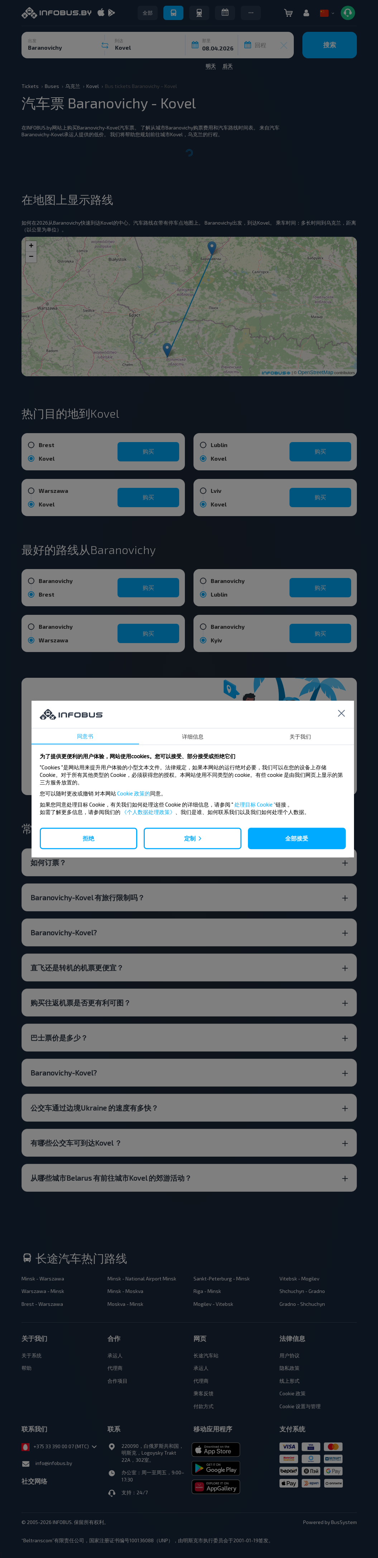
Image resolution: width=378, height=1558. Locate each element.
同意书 (85, 736)
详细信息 (193, 736)
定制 (190, 838)
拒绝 (88, 838)
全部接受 (296, 838)
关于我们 (300, 736)
